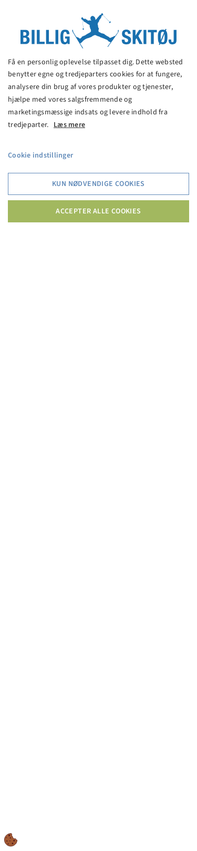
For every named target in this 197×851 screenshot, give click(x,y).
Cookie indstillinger (40, 155)
